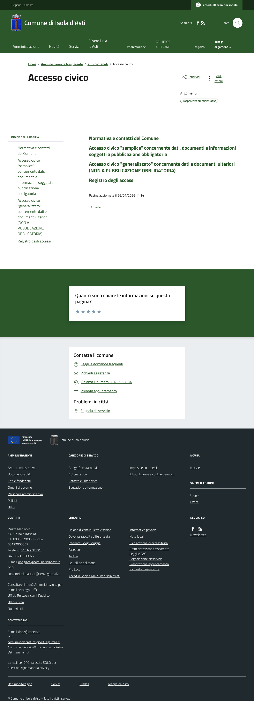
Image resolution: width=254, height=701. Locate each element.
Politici (12, 500)
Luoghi (194, 495)
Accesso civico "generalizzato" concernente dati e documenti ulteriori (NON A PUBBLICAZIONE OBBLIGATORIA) (162, 167)
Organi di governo (20, 487)
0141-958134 (31, 550)
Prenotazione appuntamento (149, 563)
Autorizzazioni (78, 474)
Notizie (195, 467)
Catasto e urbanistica (83, 480)
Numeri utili (15, 608)
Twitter (73, 556)
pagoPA (199, 46)
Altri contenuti (98, 64)
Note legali (136, 536)
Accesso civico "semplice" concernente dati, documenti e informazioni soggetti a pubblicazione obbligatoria (162, 151)
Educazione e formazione (86, 487)
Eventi (194, 501)
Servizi (74, 46)
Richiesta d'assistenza (144, 569)
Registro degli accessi (112, 180)
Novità (54, 46)
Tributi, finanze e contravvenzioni (151, 474)
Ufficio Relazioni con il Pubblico (29, 595)
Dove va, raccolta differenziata (89, 536)
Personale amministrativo (25, 493)
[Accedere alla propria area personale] (216, 5)
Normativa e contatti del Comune (124, 138)
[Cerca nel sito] (235, 23)
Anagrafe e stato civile (84, 467)
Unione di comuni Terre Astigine (90, 529)
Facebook (75, 549)
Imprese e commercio (143, 467)
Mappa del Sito (118, 683)
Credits (84, 683)
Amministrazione (26, 46)
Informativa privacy (142, 529)
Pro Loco (74, 569)
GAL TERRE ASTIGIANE (163, 44)
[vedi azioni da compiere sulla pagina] (216, 78)
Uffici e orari (16, 602)
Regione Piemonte (22, 5)
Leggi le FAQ (138, 553)
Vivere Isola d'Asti (98, 43)
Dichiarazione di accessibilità (148, 542)
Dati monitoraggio (20, 683)
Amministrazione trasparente (62, 64)
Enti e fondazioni (19, 480)
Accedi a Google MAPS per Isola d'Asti (94, 575)
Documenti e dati (19, 474)
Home (32, 64)
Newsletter (198, 534)
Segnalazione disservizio (145, 558)
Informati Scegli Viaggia (84, 542)
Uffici (11, 507)
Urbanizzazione (136, 46)
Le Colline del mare (82, 562)
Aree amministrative (22, 467)
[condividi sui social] (190, 76)
